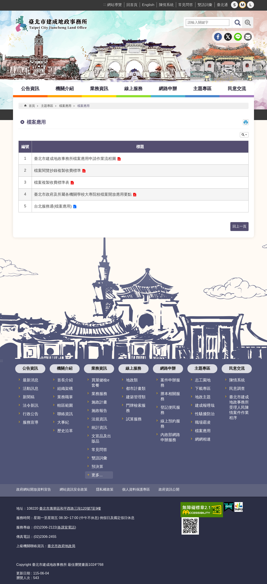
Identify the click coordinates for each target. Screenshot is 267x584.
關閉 (244, 134)
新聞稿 (28, 397)
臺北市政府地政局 (61, 544)
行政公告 (30, 414)
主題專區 (202, 88)
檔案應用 (65, 105)
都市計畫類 (136, 388)
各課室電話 (66, 525)
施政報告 (99, 410)
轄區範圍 (65, 405)
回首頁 (132, 5)
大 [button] (250, 4)
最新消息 (30, 380)
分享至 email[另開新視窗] (248, 37)
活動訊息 (30, 388)
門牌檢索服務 (136, 408)
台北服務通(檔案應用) (53, 206)
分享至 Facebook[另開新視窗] (218, 37)
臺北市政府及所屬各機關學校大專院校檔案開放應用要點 (83, 194)
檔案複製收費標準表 (51, 182)
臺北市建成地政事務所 (51, 24)
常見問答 (185, 5)
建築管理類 (136, 397)
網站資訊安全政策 (73, 489)
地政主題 (203, 397)
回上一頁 (239, 226)
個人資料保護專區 (136, 489)
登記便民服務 (170, 410)
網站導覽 (114, 5)
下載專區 (203, 388)
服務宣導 (30, 422)
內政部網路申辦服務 (170, 437)
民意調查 (237, 388)
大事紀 (63, 422)
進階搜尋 (247, 22)
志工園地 (203, 380)
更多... (97, 475)
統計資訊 (99, 427)
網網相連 (203, 439)
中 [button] (242, 4)
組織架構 (65, 388)
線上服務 (133, 88)
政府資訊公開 (169, 489)
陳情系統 (166, 5)
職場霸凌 (203, 422)
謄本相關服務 (170, 396)
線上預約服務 (170, 423)
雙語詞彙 (205, 5)
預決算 (97, 466)
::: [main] (21, 105)
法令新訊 (30, 405)
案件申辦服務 (170, 382)
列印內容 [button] (246, 122)
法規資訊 (99, 419)
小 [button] (234, 4)
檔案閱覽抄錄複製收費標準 (57, 170)
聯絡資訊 (65, 414)
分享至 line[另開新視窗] (238, 37)
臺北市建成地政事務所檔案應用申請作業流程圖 (75, 158)
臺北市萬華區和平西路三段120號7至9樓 (70, 507)
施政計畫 (99, 402)
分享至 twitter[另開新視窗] (228, 37)
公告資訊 (30, 88)
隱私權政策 (104, 489)
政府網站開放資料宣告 (33, 489)
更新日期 (23, 571)
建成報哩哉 (205, 405)
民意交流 (237, 88)
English (148, 5)
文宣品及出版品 (101, 438)
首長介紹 (65, 380)
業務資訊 (99, 88)
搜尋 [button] (237, 22)
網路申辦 (168, 88)
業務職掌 (65, 397)
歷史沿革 (65, 431)
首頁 (32, 105)
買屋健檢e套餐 (100, 382)
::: (104, 4)
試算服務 (134, 419)
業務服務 (99, 394)
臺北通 (222, 5)
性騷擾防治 (205, 414)
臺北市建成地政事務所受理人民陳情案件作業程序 (239, 407)
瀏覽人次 (23, 576)
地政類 (132, 380)
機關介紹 (65, 88)
